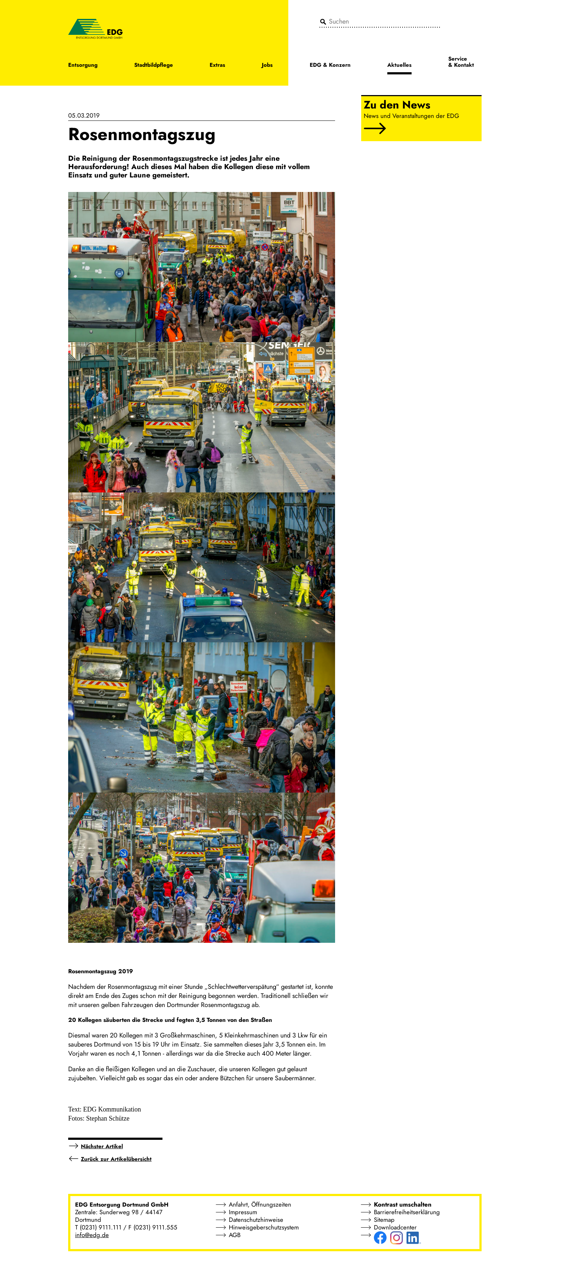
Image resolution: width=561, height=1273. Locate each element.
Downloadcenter (395, 1227)
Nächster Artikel (102, 1146)
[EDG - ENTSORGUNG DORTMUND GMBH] (95, 28)
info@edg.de (92, 1235)
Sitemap (384, 1219)
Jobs (267, 65)
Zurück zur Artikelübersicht (116, 1159)
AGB (234, 1235)
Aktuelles (399, 65)
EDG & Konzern (330, 65)
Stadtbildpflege (153, 65)
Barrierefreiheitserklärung (407, 1212)
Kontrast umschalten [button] (403, 1204)
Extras (217, 65)
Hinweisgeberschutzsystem (264, 1227)
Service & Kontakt (461, 62)
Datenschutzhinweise (256, 1219)
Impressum (243, 1212)
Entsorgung (83, 65)
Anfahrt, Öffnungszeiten (260, 1204)
